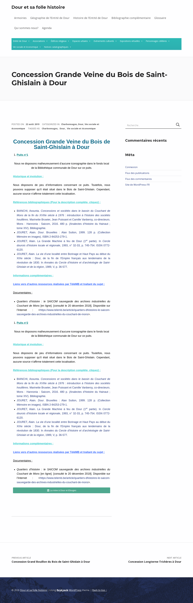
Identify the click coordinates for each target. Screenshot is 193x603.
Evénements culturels (104, 41)
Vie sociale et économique (25, 47)
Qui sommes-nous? (26, 28)
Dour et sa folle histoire (38, 7)
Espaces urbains (80, 41)
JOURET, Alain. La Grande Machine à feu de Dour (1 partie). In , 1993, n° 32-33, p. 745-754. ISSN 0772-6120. (63, 245)
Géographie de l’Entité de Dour (50, 18)
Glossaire (160, 18)
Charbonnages (69, 124)
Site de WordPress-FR (137, 184)
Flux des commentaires (138, 179)
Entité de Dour (20, 41)
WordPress (75, 590)
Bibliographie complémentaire (131, 18)
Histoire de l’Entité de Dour (90, 18)
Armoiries (20, 18)
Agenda (47, 28)
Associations (39, 41)
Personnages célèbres (156, 41)
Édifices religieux (58, 41)
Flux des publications (137, 173)
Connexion (131, 167)
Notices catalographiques (56, 47)
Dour (80, 124)
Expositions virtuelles (130, 41)
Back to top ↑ (99, 590)
